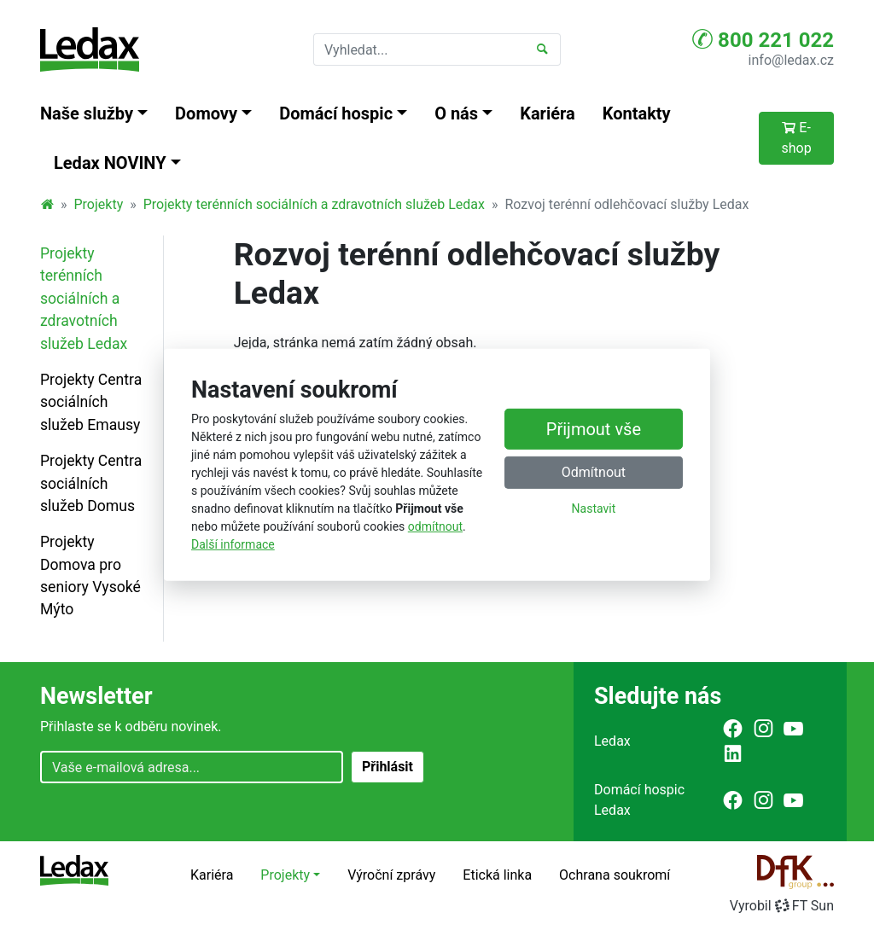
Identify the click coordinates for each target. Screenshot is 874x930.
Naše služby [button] (86, 113)
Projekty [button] (285, 875)
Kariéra (547, 113)
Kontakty (637, 113)
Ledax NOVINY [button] (110, 163)
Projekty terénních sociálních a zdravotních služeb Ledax (314, 204)
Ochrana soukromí (614, 875)
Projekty (99, 204)
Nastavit (594, 508)
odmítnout (435, 526)
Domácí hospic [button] (336, 113)
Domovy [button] (206, 113)
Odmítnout (594, 472)
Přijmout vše (593, 429)
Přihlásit (387, 767)
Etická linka (497, 875)
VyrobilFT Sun (782, 906)
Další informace (233, 544)
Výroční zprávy (391, 875)
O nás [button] (456, 113)
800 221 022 (763, 39)
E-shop (796, 137)
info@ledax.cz (791, 60)
